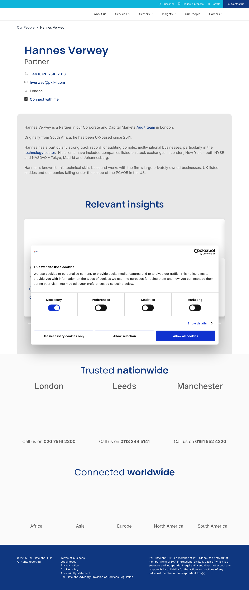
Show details (197, 323)
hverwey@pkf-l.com (47, 82)
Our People (25, 27)
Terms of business (73, 558)
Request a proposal (193, 3)
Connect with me (44, 99)
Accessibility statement (75, 573)
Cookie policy (69, 569)
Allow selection (124, 336)
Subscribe (168, 3)
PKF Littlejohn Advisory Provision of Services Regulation (97, 577)
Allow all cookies (185, 336)
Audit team (146, 127)
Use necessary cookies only (63, 336)
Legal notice (68, 561)
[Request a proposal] (179, 4)
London (49, 386)
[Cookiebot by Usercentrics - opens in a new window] (197, 252)
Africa (36, 526)
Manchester (200, 386)
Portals (216, 3)
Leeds (124, 386)
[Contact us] (226, 4)
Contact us (237, 3)
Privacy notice (70, 565)
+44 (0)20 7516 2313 (48, 74)
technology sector (39, 152)
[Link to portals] (209, 4)
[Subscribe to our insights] (160, 4)
